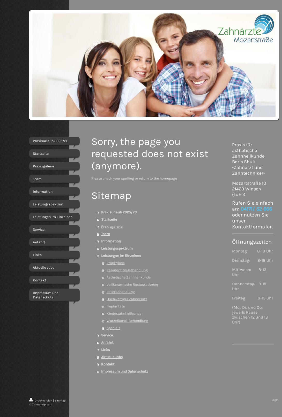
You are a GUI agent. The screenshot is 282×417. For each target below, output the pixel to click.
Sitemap (60, 400)
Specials (113, 328)
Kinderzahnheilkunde (124, 313)
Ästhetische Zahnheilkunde (129, 277)
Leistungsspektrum (117, 248)
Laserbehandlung (121, 292)
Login (275, 399)
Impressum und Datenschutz (124, 371)
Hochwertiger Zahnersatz (127, 299)
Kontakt (107, 364)
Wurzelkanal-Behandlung (127, 321)
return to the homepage (158, 178)
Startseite (109, 219)
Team (105, 234)
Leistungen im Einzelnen (121, 255)
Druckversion (41, 400)
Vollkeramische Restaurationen (132, 284)
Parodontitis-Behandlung (127, 270)
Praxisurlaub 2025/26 (119, 212)
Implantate (116, 306)
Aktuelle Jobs (112, 357)
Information (111, 241)
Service (107, 335)
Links (105, 350)
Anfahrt (107, 342)
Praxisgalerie (111, 227)
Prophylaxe (116, 263)
